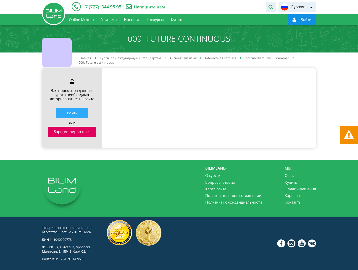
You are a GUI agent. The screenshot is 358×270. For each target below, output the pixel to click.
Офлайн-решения (300, 188)
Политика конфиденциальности (233, 202)
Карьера (292, 195)
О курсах (213, 175)
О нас (290, 175)
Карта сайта (215, 188)
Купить (291, 182)
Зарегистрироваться (72, 131)
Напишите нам (149, 7)
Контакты (293, 202)
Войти (72, 112)
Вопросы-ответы (220, 182)
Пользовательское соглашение (233, 195)
